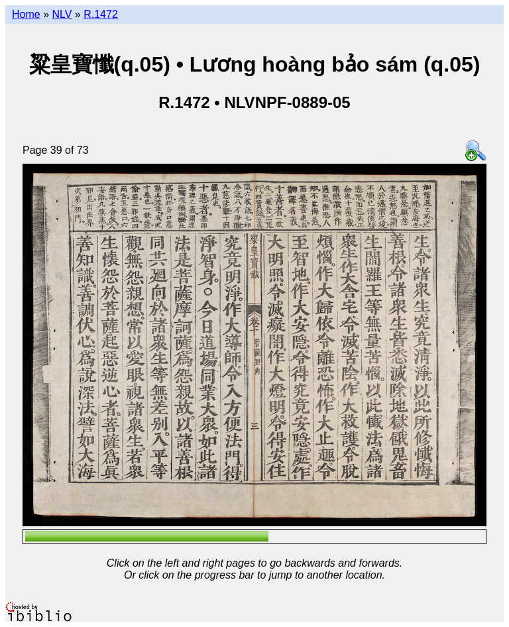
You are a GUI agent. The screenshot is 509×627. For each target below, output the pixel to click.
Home (26, 14)
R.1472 (101, 14)
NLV (62, 14)
